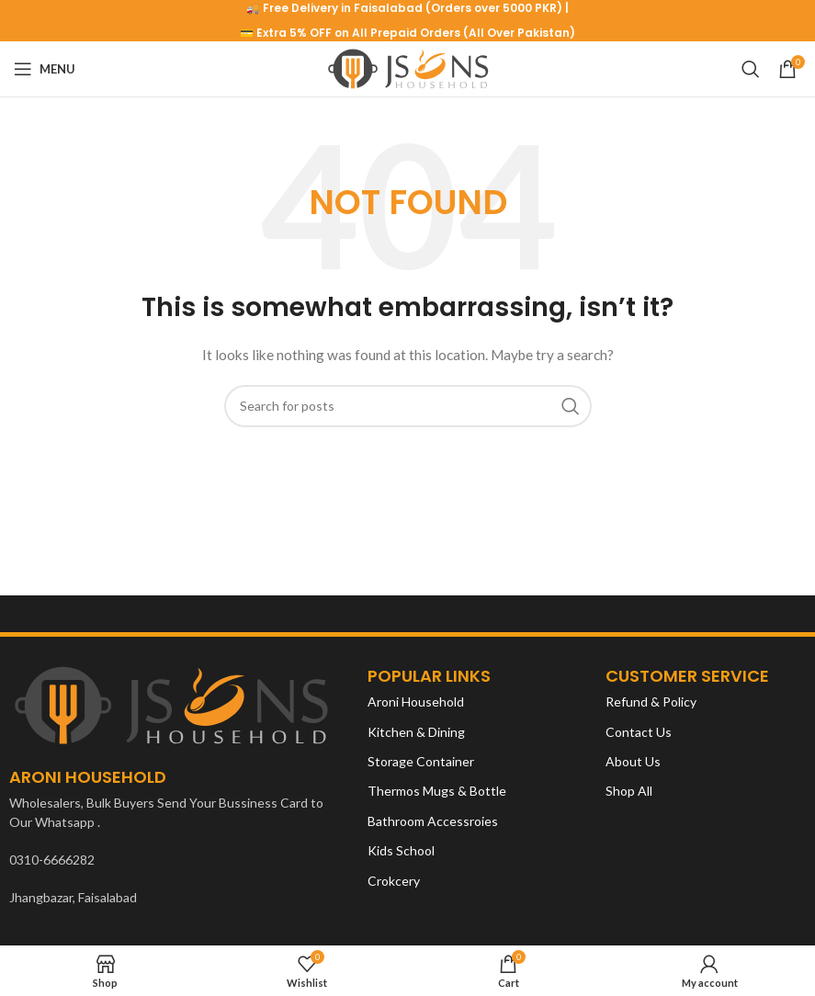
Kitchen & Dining (416, 732)
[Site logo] (407, 67)
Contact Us (639, 732)
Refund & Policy (651, 701)
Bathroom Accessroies (433, 821)
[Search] (750, 69)
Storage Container (421, 761)
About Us (633, 761)
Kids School (401, 850)
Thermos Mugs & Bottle (437, 790)
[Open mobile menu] (45, 69)
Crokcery (394, 880)
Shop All (629, 790)
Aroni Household (416, 701)
